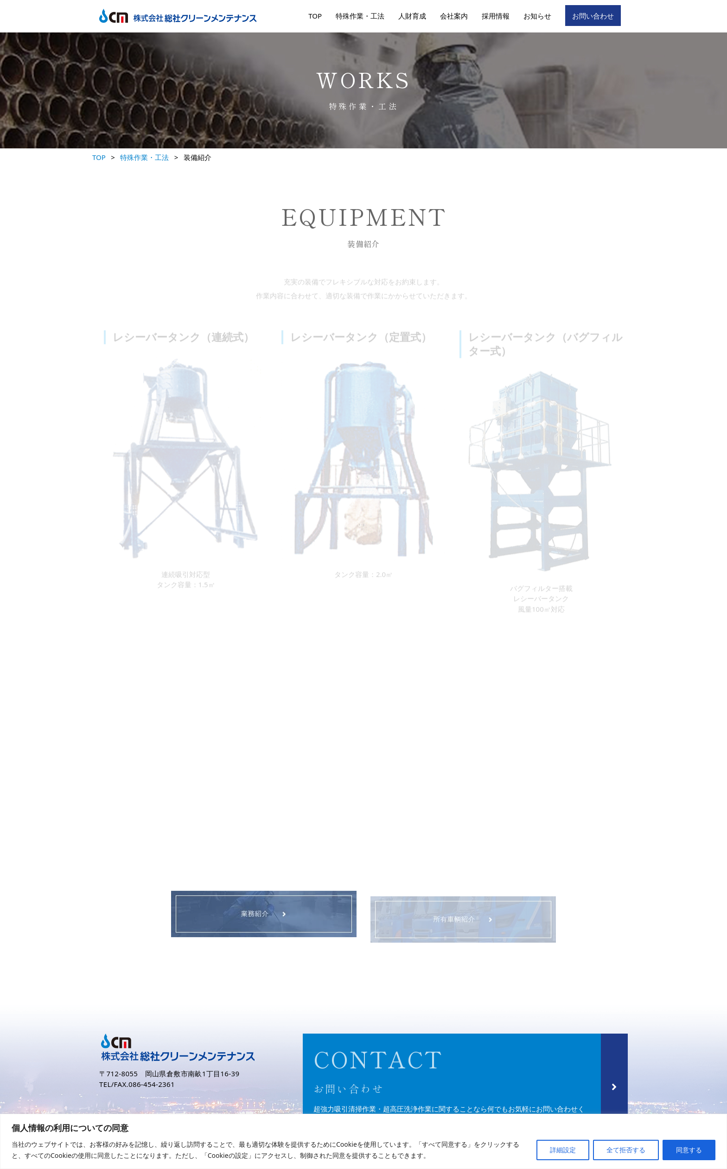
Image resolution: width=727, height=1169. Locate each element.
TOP (315, 15)
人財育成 (412, 15)
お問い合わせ (593, 15)
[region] (363, 1141)
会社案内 (454, 15)
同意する (689, 1149)
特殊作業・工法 (360, 15)
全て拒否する (625, 1149)
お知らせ (537, 15)
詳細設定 (563, 1149)
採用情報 (496, 15)
